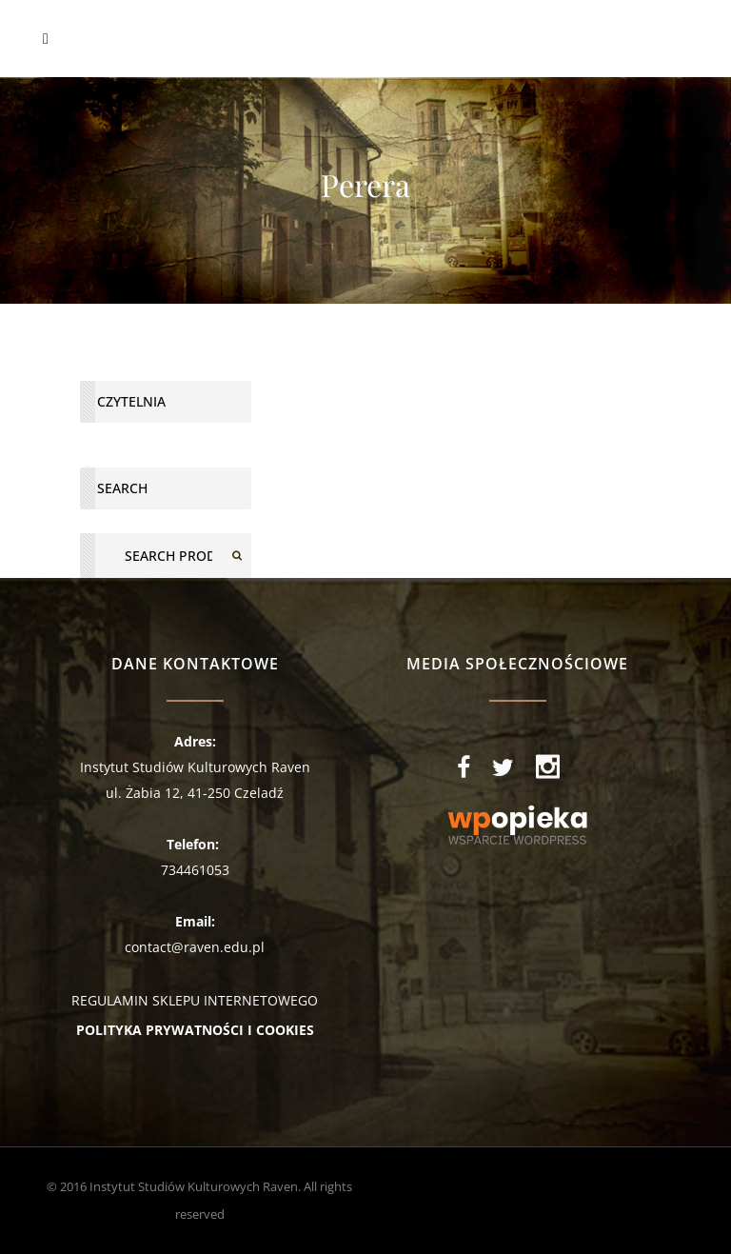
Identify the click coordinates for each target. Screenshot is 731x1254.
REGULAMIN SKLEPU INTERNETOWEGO (194, 1000)
